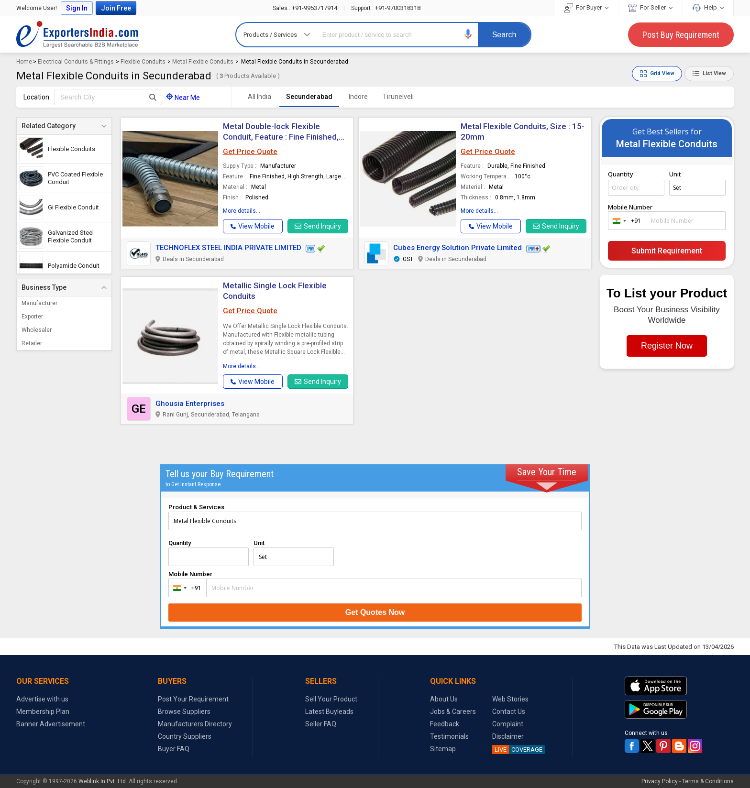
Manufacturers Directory (195, 724)
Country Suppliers (184, 736)
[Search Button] (152, 97)
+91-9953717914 (306, 7)
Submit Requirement (666, 250)
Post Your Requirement (193, 699)
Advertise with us (42, 699)
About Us (444, 699)
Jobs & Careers (453, 711)
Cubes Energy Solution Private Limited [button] (457, 247)
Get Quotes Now (375, 612)
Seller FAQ (320, 724)
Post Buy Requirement (680, 35)
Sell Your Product (331, 699)
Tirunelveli (398, 96)
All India (259, 96)
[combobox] (625, 220)
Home (24, 61)
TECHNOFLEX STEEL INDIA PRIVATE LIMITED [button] (228, 247)
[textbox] (107, 97)
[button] (468, 34)
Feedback (444, 724)
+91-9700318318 (385, 7)
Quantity (620, 174)
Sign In (77, 8)
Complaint (507, 724)
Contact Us (508, 711)
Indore (358, 96)
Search (504, 35)
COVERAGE (517, 749)
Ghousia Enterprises (189, 403)
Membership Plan (42, 711)
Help (708, 7)
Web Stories (510, 699)
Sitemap (443, 749)
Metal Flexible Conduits (202, 61)
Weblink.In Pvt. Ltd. (102, 781)
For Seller (650, 7)
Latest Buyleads (329, 711)
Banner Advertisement (50, 724)
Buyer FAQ (173, 749)
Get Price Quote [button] (250, 151)
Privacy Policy (659, 781)
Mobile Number (630, 207)
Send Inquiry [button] (318, 226)
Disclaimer (508, 736)
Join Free (116, 8)
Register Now (667, 345)
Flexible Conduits (143, 61)
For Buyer (586, 7)
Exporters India (77, 34)
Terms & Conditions (708, 781)
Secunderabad (309, 96)
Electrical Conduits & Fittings (76, 61)
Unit (675, 174)
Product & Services (196, 507)
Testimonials (449, 736)
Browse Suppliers (184, 711)
